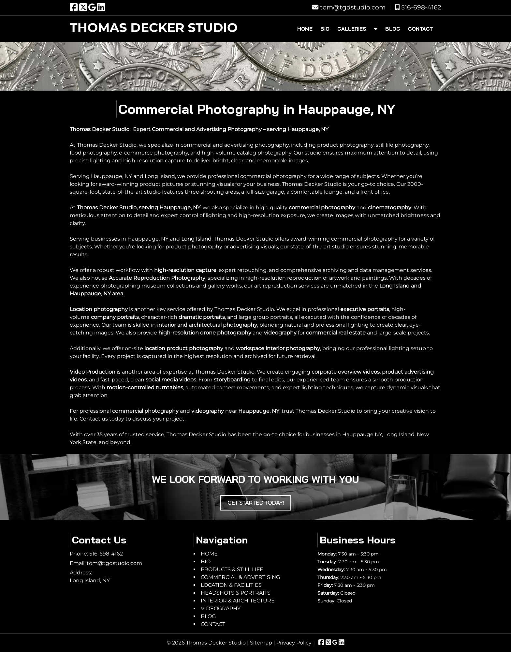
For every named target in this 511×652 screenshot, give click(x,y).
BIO (324, 28)
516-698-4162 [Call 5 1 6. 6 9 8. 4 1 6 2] (106, 554)
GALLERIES (351, 28)
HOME (305, 28)
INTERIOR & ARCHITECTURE (238, 601)
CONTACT (420, 28)
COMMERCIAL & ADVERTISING (240, 577)
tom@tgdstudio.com (349, 7)
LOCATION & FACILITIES (231, 585)
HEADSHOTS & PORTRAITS (235, 593)
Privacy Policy (294, 643)
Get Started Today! (255, 503)
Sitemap (261, 643)
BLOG (392, 28)
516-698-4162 (418, 7)
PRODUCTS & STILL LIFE (232, 569)
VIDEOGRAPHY (221, 608)
